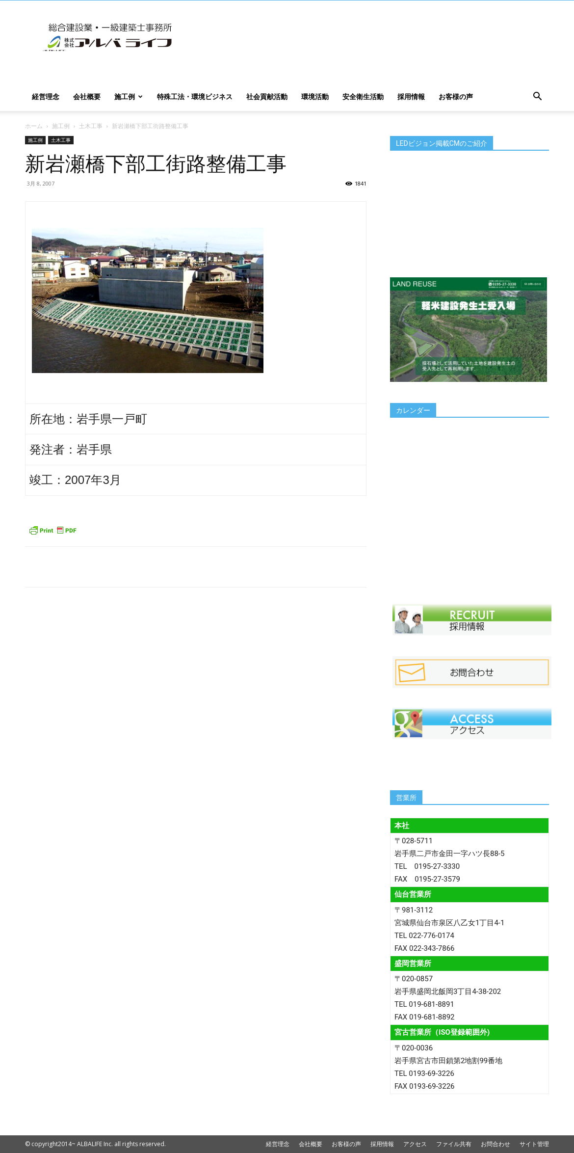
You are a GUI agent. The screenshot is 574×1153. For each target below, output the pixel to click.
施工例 (128, 96)
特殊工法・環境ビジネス (195, 96)
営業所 (406, 798)
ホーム (34, 126)
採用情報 (411, 96)
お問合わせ (495, 1144)
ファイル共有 (453, 1144)
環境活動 (315, 96)
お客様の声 (456, 96)
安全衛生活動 (363, 96)
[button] (537, 97)
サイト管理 (534, 1144)
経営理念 (45, 96)
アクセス (415, 1144)
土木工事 (91, 126)
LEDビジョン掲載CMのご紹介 (441, 143)
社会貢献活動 (266, 96)
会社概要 (87, 96)
